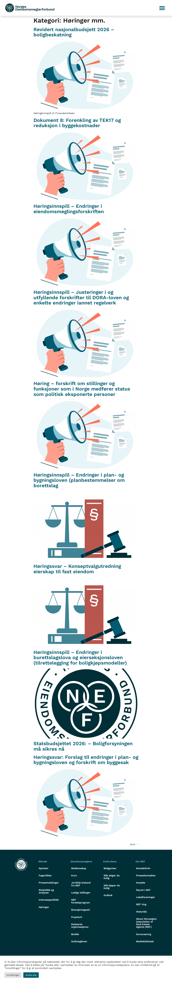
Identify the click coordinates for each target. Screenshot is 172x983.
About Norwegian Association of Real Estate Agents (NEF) (146, 922)
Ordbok (108, 895)
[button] (162, 8)
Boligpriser (110, 868)
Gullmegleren (79, 941)
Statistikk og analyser (46, 891)
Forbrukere (109, 861)
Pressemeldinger (49, 882)
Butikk (75, 934)
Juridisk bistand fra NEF (81, 884)
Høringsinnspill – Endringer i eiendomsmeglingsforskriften (68, 208)
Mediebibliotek (145, 941)
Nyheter (43, 868)
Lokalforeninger (145, 897)
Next (134, 844)
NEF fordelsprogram (80, 901)
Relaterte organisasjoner (80, 925)
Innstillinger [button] (12, 975)
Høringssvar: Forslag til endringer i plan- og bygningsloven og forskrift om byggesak (85, 759)
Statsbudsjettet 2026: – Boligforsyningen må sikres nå (83, 746)
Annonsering (143, 934)
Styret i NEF (143, 890)
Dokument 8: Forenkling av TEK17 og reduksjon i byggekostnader (77, 123)
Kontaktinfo (143, 868)
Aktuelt (42, 861)
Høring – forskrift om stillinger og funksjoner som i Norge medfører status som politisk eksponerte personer (81, 389)
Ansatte (140, 882)
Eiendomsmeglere (81, 861)
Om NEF (140, 861)
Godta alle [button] (31, 975)
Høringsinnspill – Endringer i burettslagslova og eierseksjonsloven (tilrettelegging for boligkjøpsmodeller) (80, 657)
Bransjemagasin (80, 909)
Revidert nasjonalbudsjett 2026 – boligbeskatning (73, 32)
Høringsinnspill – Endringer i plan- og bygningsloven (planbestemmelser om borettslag (79, 480)
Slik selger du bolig (112, 876)
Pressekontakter (146, 875)
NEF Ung (141, 904)
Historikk (141, 911)
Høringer (44, 907)
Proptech (76, 917)
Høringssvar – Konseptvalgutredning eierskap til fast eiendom (77, 568)
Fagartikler (45, 875)
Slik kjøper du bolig (112, 886)
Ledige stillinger (80, 892)
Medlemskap (78, 868)
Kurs (74, 875)
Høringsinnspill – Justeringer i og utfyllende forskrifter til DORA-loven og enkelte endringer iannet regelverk (81, 297)
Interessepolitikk (49, 899)
